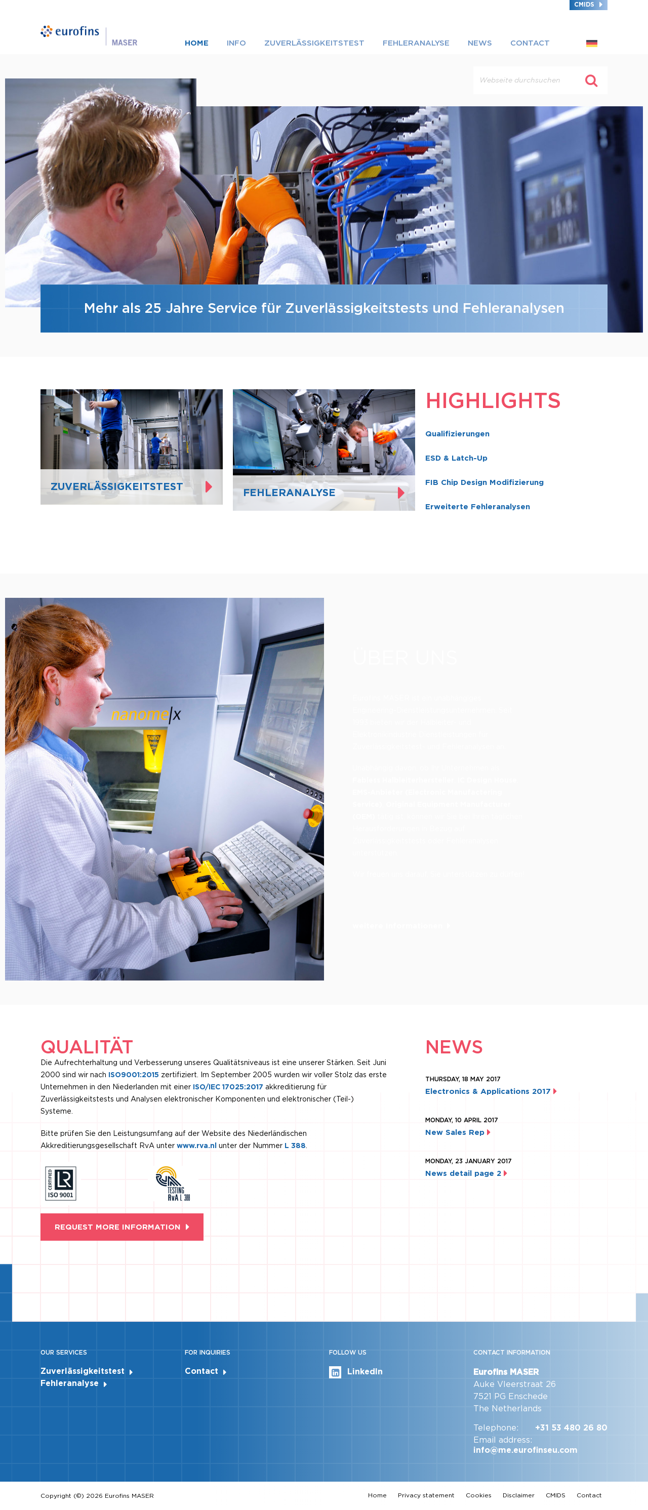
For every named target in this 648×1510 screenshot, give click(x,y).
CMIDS (584, 4)
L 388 (295, 1145)
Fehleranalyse (416, 43)
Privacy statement (426, 1495)
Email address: (502, 1440)
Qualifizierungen (457, 433)
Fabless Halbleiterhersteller (403, 780)
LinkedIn (356, 1372)
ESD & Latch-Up (456, 458)
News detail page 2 (466, 1173)
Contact (530, 43)
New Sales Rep (458, 1132)
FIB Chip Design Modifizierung (484, 482)
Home (197, 43)
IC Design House (487, 780)
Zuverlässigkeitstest (314, 43)
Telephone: (495, 1428)
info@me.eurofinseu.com (525, 1450)
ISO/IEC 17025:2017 (228, 1087)
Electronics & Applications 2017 (491, 1091)
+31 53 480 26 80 (571, 1428)
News (480, 43)
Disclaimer (519, 1495)
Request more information (118, 1227)
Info (236, 43)
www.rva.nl (198, 1145)
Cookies (479, 1495)
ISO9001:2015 (133, 1075)
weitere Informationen (397, 925)
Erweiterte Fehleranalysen (477, 506)
